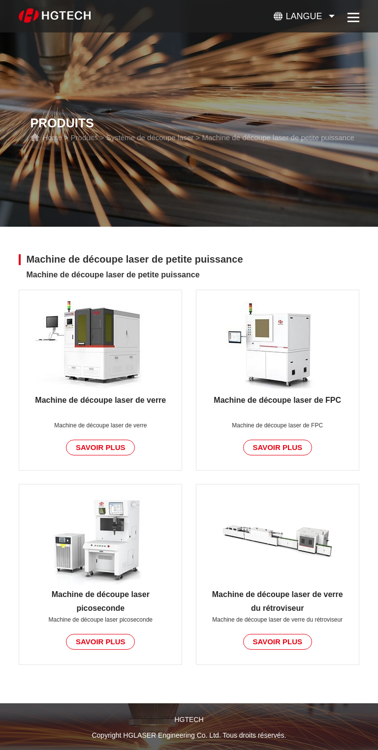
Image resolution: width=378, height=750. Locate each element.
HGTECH (188, 719)
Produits (84, 137)
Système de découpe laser (150, 137)
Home (52, 137)
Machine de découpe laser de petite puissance (278, 137)
